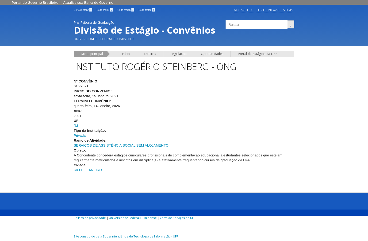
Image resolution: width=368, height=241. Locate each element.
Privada (80, 135)
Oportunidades (212, 53)
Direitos (150, 53)
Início (126, 53)
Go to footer (146, 10)
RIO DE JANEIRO (88, 170)
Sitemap (288, 10)
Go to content (83, 10)
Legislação (178, 53)
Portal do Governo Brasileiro (35, 2)
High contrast (268, 10)
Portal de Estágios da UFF (257, 53)
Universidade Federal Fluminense (133, 218)
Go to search (125, 10)
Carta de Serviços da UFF (177, 218)
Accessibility (243, 10)
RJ (76, 126)
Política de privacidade (90, 218)
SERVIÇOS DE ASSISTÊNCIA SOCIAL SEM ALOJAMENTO (121, 145)
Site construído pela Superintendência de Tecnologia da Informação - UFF (126, 236)
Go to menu (104, 10)
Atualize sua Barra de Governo (88, 2)
